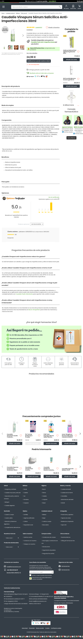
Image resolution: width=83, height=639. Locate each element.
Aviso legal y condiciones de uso (50, 542)
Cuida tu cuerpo (46, 521)
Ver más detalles (32, 53)
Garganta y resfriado (10, 489)
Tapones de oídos (66, 518)
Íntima (44, 492)
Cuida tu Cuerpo (9, 514)
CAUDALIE (30, 29)
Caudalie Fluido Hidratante (24, 294)
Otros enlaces (64, 533)
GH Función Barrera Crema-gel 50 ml (69, 79)
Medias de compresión (67, 521)
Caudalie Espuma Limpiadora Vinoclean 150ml (12, 469)
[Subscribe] (52, 572)
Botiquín (7, 502)
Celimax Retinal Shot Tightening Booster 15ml (69, 52)
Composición (6, 120)
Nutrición (7, 511)
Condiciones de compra (49, 537)
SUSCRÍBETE (62, 1)
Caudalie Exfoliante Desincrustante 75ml (49, 469)
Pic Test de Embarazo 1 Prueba (28, 436)
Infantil (63, 503)
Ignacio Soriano (67, 127)
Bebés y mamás (65, 485)
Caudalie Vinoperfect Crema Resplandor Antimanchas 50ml (29, 469)
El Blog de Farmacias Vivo (68, 540)
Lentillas (26, 514)
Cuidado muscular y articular (13, 492)
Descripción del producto (11, 86)
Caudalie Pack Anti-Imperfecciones (43, 42)
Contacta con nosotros (30, 540)
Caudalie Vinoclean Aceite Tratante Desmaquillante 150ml (12, 436)
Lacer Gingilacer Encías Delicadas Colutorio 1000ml (67, 436)
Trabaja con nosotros (29, 544)
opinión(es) (38, 27)
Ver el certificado (53, 197)
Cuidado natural (47, 511)
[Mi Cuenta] (66, 7)
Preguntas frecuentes (48, 553)
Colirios (26, 521)
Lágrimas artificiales (29, 518)
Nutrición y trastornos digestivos (10, 523)
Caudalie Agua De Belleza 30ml (68, 469)
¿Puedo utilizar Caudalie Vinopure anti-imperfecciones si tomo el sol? (27, 268)
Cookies (47, 628)
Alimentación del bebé (67, 499)
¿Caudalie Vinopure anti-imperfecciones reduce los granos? (23, 256)
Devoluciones (46, 546)
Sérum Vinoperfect (34, 309)
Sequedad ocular (28, 524)
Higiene (44, 485)
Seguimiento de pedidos (49, 550)
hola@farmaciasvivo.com (14, 566)
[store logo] (7, 7)
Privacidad (32, 628)
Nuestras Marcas (65, 537)
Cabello (26, 492)
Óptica (25, 511)
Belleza (25, 485)
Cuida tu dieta (8, 518)
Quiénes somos (28, 537)
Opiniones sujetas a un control (49, 199)
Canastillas (64, 496)
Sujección (64, 524)
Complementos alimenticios (12, 527)
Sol (24, 496)
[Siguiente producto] (80, 433)
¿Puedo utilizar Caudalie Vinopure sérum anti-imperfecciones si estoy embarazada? (27, 302)
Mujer (43, 518)
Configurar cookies (56, 628)
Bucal (43, 489)
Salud (6, 485)
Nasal (43, 503)
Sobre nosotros (28, 533)
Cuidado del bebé (66, 489)
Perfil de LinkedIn (68, 132)
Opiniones (5, 193)
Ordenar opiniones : (24, 224)
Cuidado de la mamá (67, 492)
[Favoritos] (73, 7)
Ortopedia (63, 511)
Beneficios (5, 157)
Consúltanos (71, 138)
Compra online (46, 533)
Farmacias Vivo (65, 566)
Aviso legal (25, 628)
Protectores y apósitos (67, 514)
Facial (25, 489)
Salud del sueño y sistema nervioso (11, 497)
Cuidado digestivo (10, 505)
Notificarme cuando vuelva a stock (38, 61)
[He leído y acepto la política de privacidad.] (30, 575)
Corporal (26, 503)
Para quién (5, 182)
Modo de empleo (8, 105)
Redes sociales (40, 628)
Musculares (45, 524)
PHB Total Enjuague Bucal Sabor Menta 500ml (49, 436)
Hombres (26, 499)
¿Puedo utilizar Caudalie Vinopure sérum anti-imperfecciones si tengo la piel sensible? (29, 284)
